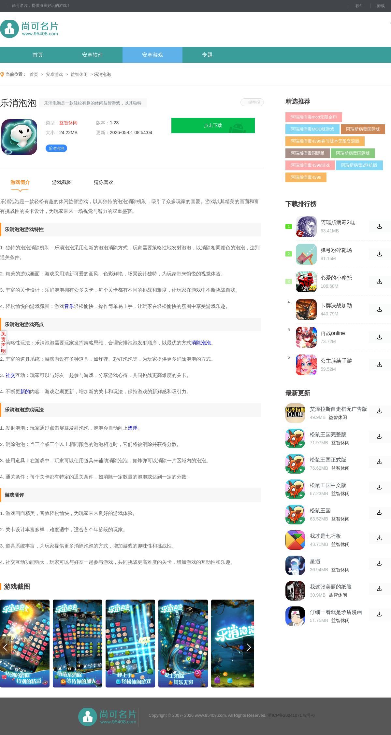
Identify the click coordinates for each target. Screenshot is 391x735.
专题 (207, 55)
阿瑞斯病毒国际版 (363, 129)
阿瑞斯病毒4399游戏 (310, 165)
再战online (333, 333)
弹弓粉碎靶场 (336, 250)
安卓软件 (92, 55)
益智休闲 (79, 74)
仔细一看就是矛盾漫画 (336, 612)
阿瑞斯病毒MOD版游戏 (312, 129)
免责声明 (3, 342)
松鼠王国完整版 (328, 434)
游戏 (381, 6)
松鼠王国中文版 (328, 485)
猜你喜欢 (103, 182)
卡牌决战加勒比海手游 (336, 306)
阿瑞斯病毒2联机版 (359, 165)
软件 (359, 6)
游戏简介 (20, 182)
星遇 (315, 561)
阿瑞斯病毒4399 (306, 177)
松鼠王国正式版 (328, 460)
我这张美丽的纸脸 (331, 586)
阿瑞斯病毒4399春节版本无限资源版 (325, 141)
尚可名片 (65, 29)
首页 (38, 55)
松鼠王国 (320, 510)
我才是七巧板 (325, 536)
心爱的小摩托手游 (336, 278)
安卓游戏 (152, 55)
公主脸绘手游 (336, 361)
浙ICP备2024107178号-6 (291, 715)
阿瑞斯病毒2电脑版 (338, 223)
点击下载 (213, 125)
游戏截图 (62, 182)
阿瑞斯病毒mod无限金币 (314, 117)
